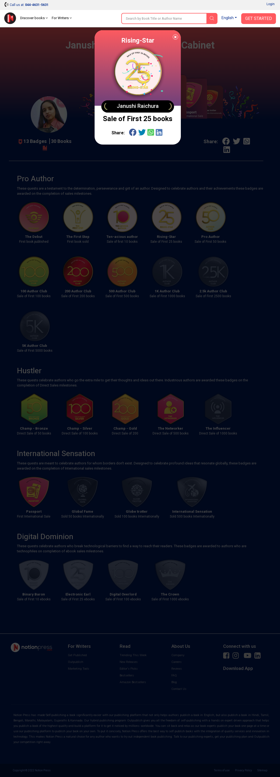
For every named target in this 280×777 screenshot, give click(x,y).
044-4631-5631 (37, 5)
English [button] (228, 18)
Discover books (34, 17)
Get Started (258, 18)
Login (271, 4)
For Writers (62, 17)
